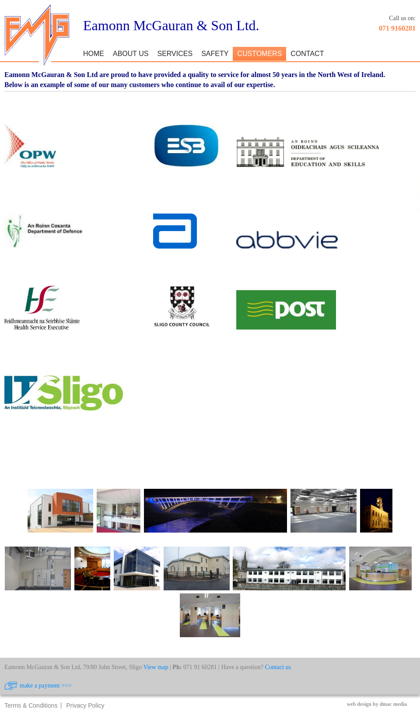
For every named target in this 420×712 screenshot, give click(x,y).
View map (155, 667)
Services (175, 53)
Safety (214, 53)
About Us (131, 53)
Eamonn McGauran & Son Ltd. (171, 25)
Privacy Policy (85, 705)
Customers (259, 53)
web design (359, 704)
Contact (307, 53)
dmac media (393, 704)
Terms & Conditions (30, 705)
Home (93, 53)
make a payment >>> (46, 685)
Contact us (278, 667)
